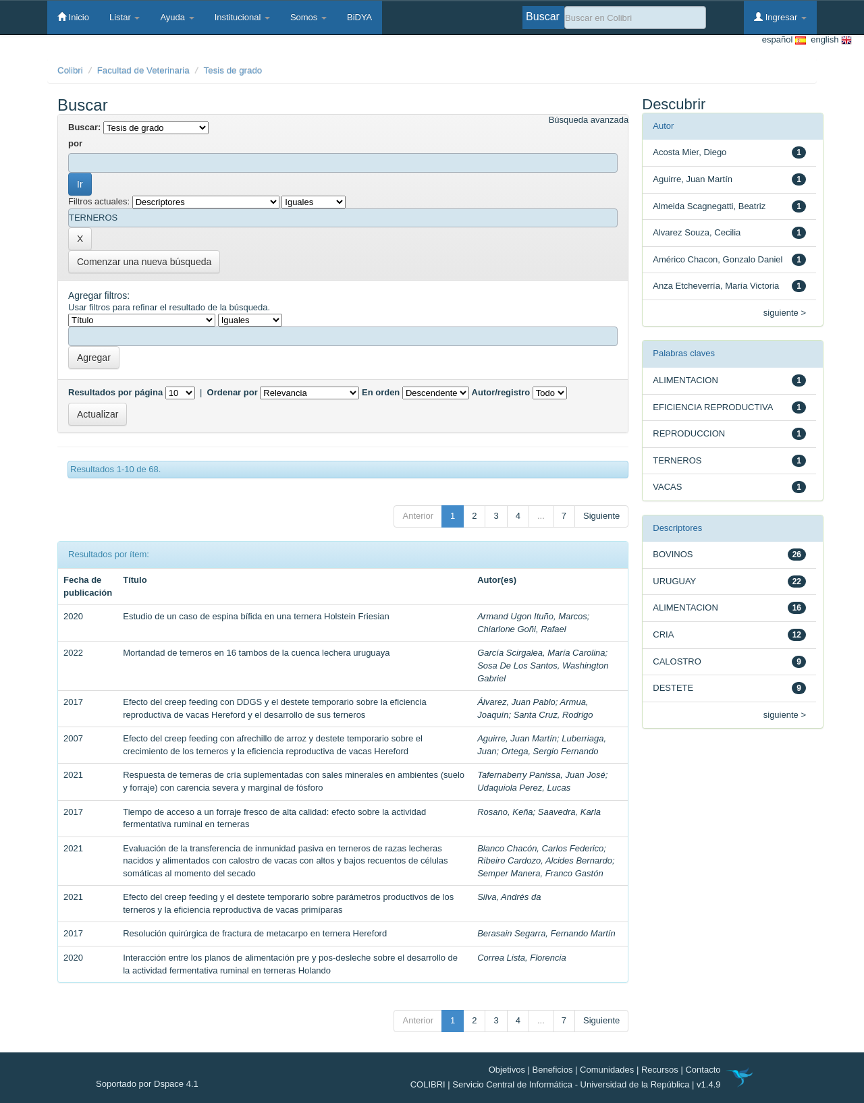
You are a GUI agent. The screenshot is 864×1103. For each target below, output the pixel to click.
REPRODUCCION (689, 433)
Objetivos (507, 1070)
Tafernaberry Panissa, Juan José (541, 775)
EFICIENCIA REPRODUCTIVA (713, 407)
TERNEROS (677, 460)
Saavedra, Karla (569, 812)
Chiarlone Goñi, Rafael (521, 629)
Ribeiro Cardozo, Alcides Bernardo (544, 860)
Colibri (70, 70)
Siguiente (601, 516)
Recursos (659, 1070)
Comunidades (607, 1070)
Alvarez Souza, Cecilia (696, 232)
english (829, 40)
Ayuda (177, 17)
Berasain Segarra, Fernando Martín (546, 933)
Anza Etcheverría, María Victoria (716, 286)
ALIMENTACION (685, 380)
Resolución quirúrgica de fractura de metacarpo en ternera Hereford (255, 933)
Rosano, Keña (505, 812)
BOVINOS (673, 554)
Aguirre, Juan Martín (517, 738)
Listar (124, 17)
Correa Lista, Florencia (521, 958)
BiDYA (359, 17)
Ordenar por (232, 392)
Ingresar (780, 16)
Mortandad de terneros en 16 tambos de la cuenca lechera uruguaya (256, 653)
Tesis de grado (233, 70)
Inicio (73, 16)
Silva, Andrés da (509, 897)
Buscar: (84, 127)
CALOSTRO (677, 661)
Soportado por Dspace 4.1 (147, 1084)
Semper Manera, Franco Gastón (540, 873)
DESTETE (673, 688)
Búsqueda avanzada (589, 120)
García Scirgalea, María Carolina (541, 653)
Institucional (242, 17)
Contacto (702, 1070)
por (75, 143)
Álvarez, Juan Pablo (516, 702)
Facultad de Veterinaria (143, 70)
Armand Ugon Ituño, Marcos (532, 616)
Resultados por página (115, 392)
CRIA (663, 634)
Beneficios (553, 1070)
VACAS (667, 487)
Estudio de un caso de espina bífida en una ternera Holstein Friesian (256, 616)
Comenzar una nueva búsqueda (144, 261)
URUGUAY (674, 581)
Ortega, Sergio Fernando (550, 751)
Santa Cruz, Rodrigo (553, 715)
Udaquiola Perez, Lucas (523, 788)
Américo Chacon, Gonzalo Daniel (717, 259)
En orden (381, 392)
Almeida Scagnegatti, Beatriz (709, 206)
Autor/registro (501, 392)
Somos (308, 17)
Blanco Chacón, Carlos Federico (540, 848)
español (784, 40)
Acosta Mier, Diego (689, 152)
